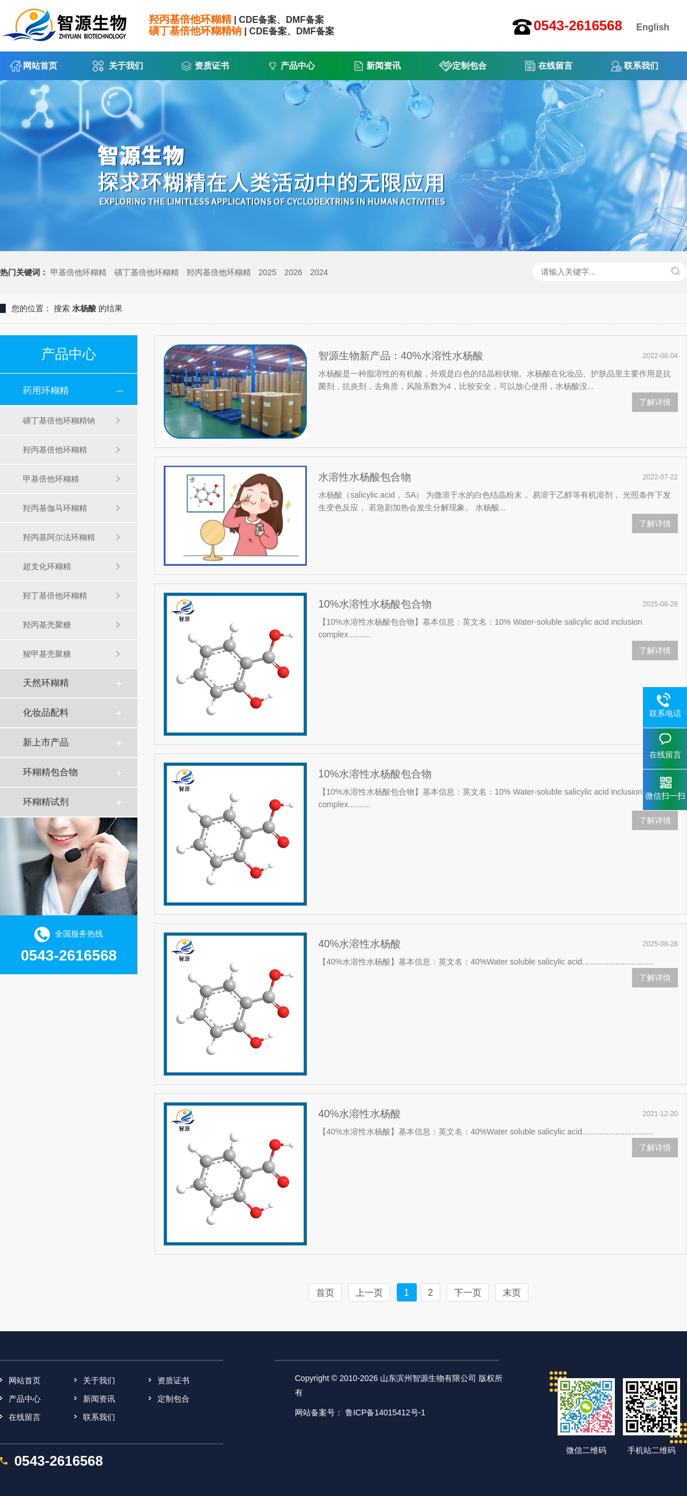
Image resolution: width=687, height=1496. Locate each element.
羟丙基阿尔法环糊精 (59, 537)
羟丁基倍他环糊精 (55, 595)
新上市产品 (46, 742)
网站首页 (40, 65)
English (652, 27)
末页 (512, 1292)
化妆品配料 (46, 712)
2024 (319, 272)
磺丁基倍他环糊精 (146, 272)
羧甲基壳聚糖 (47, 653)
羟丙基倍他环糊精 (219, 272)
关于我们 (126, 65)
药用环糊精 (46, 390)
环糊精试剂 (46, 802)
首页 (325, 1292)
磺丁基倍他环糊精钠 (59, 420)
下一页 (467, 1292)
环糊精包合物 (50, 772)
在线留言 (555, 65)
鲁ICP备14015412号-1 (385, 1412)
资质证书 (212, 65)
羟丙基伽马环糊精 (55, 508)
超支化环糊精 (47, 566)
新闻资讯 (383, 65)
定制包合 (469, 65)
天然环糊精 (46, 683)
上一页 (369, 1292)
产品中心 (298, 65)
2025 (268, 272)
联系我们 (641, 65)
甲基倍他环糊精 (78, 272)
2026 (293, 272)
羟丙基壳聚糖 (47, 624)
